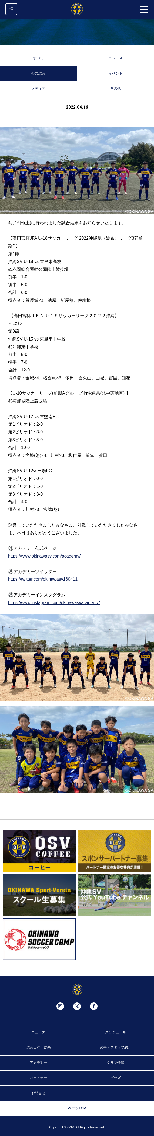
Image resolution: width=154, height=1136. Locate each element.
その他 (115, 88)
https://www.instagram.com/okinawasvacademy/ (54, 602)
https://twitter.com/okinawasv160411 (43, 579)
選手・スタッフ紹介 (115, 1047)
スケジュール (115, 1032)
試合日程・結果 (38, 1047)
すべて (38, 58)
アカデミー (38, 1063)
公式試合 (38, 73)
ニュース (116, 58)
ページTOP (77, 1108)
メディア (38, 88)
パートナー (38, 1078)
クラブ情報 (115, 1063)
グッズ (115, 1078)
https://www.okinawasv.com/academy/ (44, 556)
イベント (116, 73)
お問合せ (38, 1093)
